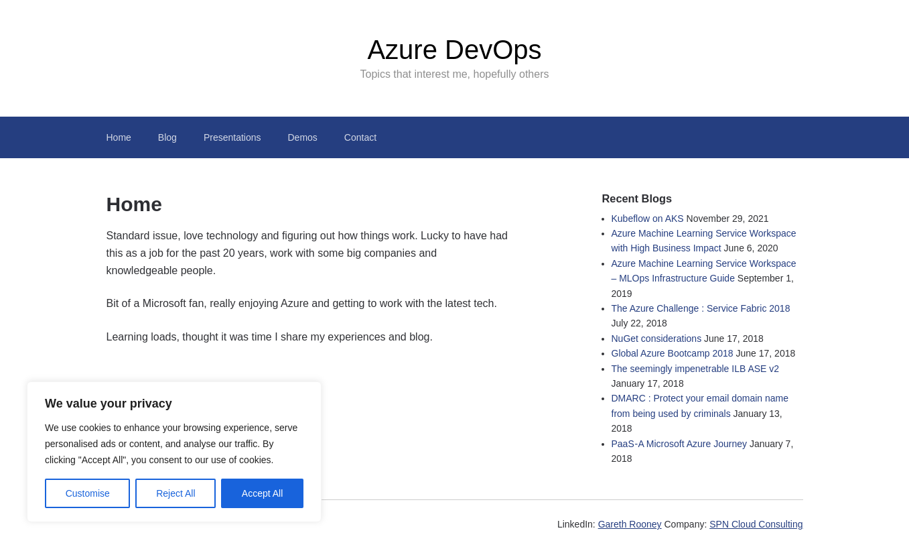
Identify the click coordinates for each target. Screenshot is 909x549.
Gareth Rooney (630, 524)
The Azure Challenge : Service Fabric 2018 (701, 308)
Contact (360, 137)
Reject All (175, 493)
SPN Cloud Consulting (755, 524)
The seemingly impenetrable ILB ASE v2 (696, 368)
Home (119, 137)
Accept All (262, 493)
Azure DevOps (454, 49)
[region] (174, 451)
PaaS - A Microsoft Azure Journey (680, 443)
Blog (167, 137)
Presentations (232, 137)
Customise (88, 493)
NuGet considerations (657, 338)
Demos (303, 137)
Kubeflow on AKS (648, 218)
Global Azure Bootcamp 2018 (672, 353)
